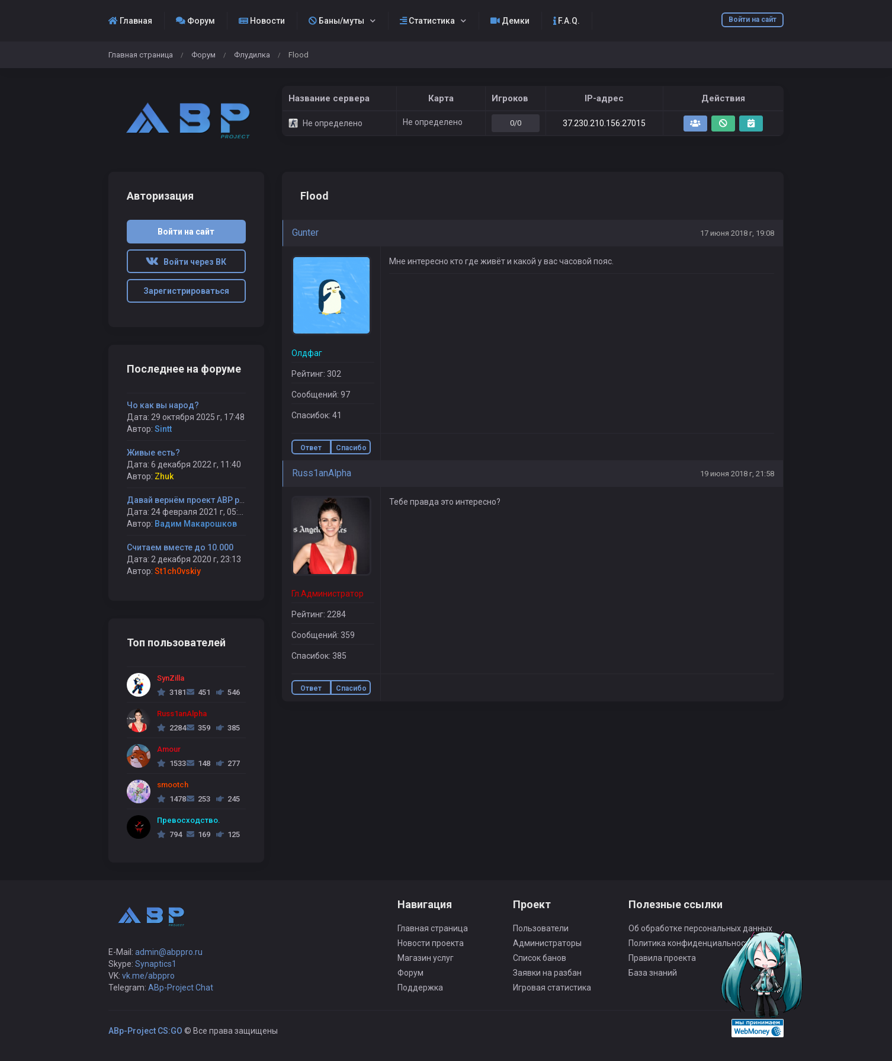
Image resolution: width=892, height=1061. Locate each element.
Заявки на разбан (547, 972)
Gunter (305, 232)
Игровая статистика (552, 987)
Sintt (163, 429)
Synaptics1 (156, 964)
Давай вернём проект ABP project (194, 500)
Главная (130, 20)
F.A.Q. (566, 20)
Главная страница (140, 54)
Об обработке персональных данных (700, 928)
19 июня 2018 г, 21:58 (737, 473)
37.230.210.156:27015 (604, 123)
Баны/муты (336, 20)
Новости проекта (430, 943)
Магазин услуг (425, 958)
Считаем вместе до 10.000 (180, 547)
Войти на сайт (753, 19)
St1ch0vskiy (178, 571)
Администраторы (547, 943)
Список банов (539, 958)
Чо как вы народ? (163, 405)
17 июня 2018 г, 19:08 (737, 233)
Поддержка (420, 987)
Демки (510, 20)
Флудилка (252, 54)
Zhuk (164, 476)
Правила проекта (662, 958)
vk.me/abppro (148, 975)
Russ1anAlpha (321, 473)
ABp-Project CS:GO (145, 1031)
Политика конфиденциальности (691, 943)
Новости (262, 20)
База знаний (652, 972)
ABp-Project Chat (180, 987)
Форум (195, 20)
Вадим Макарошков (196, 523)
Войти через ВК (186, 262)
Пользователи (541, 928)
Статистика (427, 20)
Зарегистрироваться (186, 291)
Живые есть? (153, 452)
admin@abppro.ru (169, 952)
